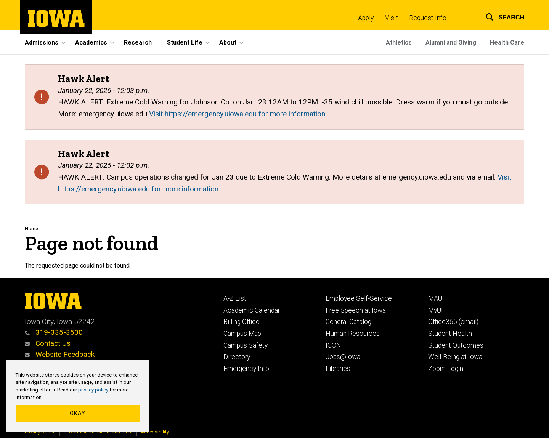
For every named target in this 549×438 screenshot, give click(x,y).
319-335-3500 (54, 332)
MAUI (436, 298)
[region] (77, 396)
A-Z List (234, 298)
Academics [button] (91, 42)
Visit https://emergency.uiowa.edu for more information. (238, 113)
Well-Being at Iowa (455, 357)
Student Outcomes (455, 345)
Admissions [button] (41, 42)
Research (138, 42)
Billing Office (241, 322)
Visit (391, 18)
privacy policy (93, 390)
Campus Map (242, 333)
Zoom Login (445, 368)
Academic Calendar (251, 310)
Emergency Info (246, 368)
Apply (366, 18)
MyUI (435, 310)
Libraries (338, 368)
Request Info (427, 18)
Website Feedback (60, 354)
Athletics (399, 42)
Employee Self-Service (359, 298)
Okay (77, 413)
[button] (500, 16)
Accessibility (155, 432)
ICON (333, 345)
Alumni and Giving (450, 42)
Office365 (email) (453, 322)
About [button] (227, 42)
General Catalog (348, 322)
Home (31, 228)
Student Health (450, 333)
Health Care (507, 42)
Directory (236, 357)
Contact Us (48, 343)
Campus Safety (245, 345)
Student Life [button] (184, 42)
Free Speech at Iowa (356, 310)
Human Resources (353, 333)
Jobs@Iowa (343, 357)
